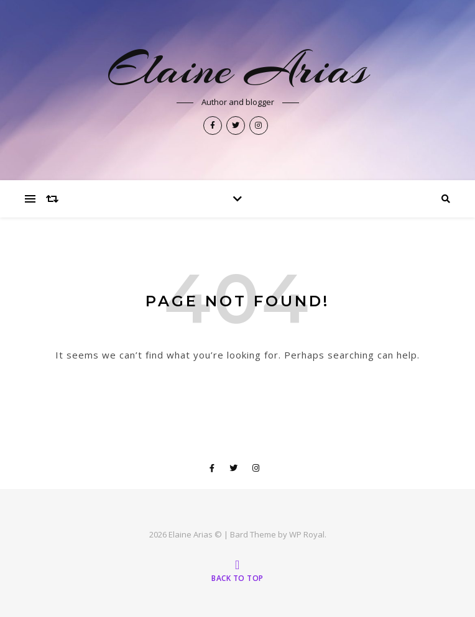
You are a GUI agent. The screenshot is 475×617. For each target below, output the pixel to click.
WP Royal (307, 534)
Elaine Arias (238, 69)
